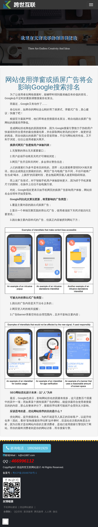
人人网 (48, 511)
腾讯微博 (38, 511)
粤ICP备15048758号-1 (25, 472)
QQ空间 (18, 511)
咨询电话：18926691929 (27, 448)
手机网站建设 (10, 507)
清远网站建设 (26, 507)
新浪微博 (28, 511)
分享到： (8, 511)
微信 (55, 511)
